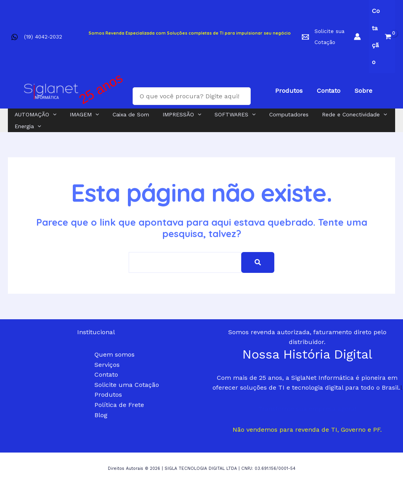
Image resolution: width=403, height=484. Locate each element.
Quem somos (114, 354)
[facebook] (16, 36)
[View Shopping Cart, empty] (382, 36)
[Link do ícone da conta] (357, 36)
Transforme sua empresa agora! (307, 408)
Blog (100, 415)
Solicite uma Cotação (126, 384)
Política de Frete (119, 405)
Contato (106, 374)
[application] (51, 114)
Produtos (108, 394)
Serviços (107, 364)
